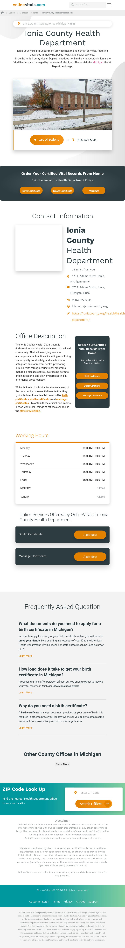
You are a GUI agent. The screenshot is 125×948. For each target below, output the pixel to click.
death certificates (40, 399)
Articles (80, 902)
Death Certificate (62, 190)
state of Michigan (30, 410)
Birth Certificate (31, 190)
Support (93, 902)
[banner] (29, 4)
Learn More (25, 655)
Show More (62, 764)
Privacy (68, 902)
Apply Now (90, 534)
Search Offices (91, 804)
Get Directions (47, 140)
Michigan (24, 13)
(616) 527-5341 (87, 140)
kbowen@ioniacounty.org (90, 306)
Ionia (35, 13)
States (12, 13)
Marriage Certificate (94, 191)
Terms (56, 902)
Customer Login (39, 902)
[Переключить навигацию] (109, 5)
